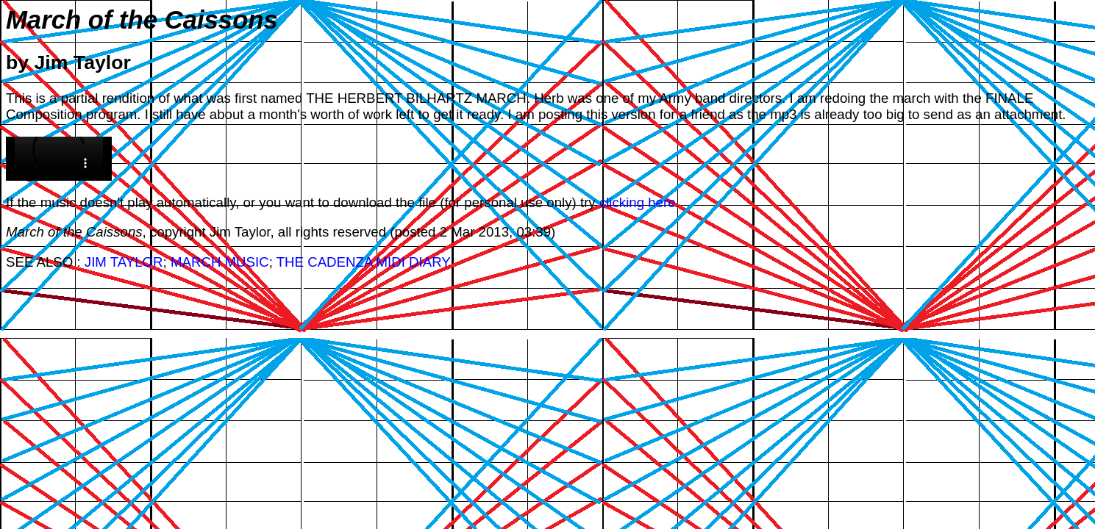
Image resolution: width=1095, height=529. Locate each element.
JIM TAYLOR (124, 262)
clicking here (637, 202)
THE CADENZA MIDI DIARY (364, 262)
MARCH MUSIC (220, 262)
